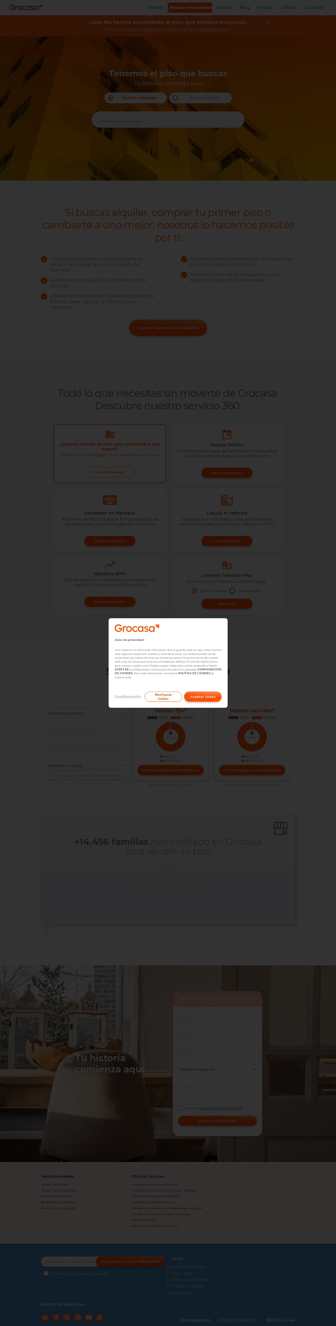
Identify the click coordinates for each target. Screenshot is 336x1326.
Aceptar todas (203, 697)
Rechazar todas (163, 697)
